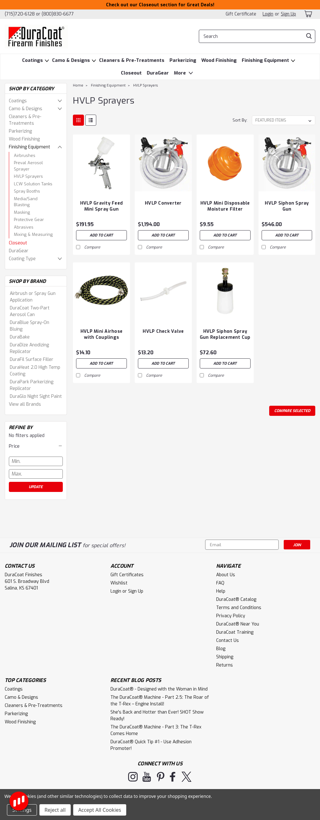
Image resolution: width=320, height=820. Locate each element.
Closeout (131, 73)
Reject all (55, 809)
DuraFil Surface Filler (31, 359)
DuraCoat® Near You (237, 624)
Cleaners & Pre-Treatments (131, 60)
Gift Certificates (127, 575)
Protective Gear (29, 219)
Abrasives (23, 227)
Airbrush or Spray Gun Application (33, 296)
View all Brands (25, 404)
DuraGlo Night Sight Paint (36, 396)
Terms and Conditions (238, 608)
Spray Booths (27, 191)
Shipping (224, 657)
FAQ (220, 583)
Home (78, 85)
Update (36, 486)
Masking (22, 212)
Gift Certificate (241, 14)
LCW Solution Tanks (33, 184)
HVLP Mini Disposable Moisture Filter (225, 206)
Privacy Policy (230, 616)
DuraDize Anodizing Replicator (29, 348)
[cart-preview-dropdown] (308, 14)
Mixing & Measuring (33, 234)
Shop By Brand (27, 281)
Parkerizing (182, 60)
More (184, 73)
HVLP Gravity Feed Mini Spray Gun (101, 206)
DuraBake (20, 337)
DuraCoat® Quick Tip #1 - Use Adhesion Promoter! (151, 745)
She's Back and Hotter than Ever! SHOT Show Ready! (157, 715)
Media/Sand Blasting (26, 202)
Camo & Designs (71, 60)
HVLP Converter (163, 203)
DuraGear (158, 73)
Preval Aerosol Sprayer (28, 166)
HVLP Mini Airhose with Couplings (101, 334)
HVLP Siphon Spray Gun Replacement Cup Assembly (225, 334)
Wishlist (118, 583)
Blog (220, 649)
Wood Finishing (219, 60)
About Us (225, 575)
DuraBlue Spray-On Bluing (29, 326)
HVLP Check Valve (163, 331)
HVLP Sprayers (28, 176)
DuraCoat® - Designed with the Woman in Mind (159, 689)
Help (220, 591)
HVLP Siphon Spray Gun (287, 206)
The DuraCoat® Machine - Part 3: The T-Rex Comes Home (155, 730)
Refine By (21, 427)
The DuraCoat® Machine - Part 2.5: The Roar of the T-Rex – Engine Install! (159, 700)
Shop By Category (31, 89)
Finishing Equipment (265, 60)
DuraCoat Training (234, 632)
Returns (224, 665)
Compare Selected (292, 410)
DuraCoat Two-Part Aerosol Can (30, 311)
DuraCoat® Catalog (236, 599)
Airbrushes (24, 155)
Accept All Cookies (99, 809)
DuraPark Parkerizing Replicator (31, 385)
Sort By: (240, 120)
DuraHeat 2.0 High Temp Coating (35, 370)
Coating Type (22, 259)
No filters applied (36, 430)
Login (268, 14)
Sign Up (288, 14)
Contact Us (227, 640)
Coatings (32, 60)
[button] (36, 446)
